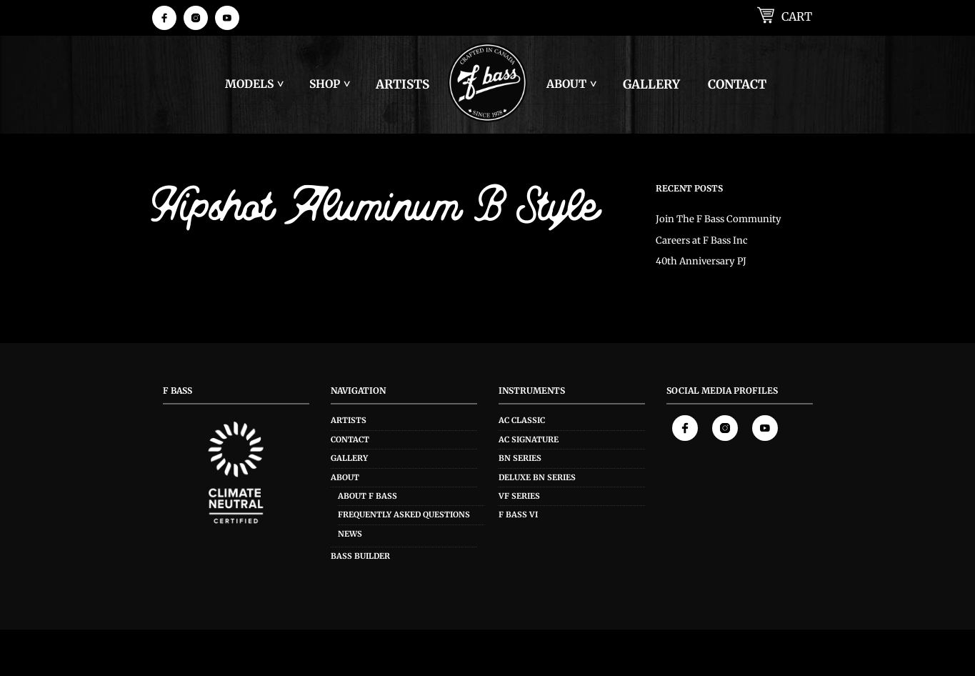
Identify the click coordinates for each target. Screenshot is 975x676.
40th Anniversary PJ (701, 261)
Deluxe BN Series (537, 477)
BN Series (520, 458)
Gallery (651, 84)
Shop (324, 84)
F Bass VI (518, 515)
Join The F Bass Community (718, 219)
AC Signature (529, 439)
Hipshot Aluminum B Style (375, 210)
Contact (737, 84)
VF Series (519, 496)
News (350, 534)
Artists (402, 84)
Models (249, 84)
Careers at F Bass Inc (702, 240)
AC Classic (522, 420)
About (566, 84)
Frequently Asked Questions (404, 515)
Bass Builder (360, 556)
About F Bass (367, 496)
